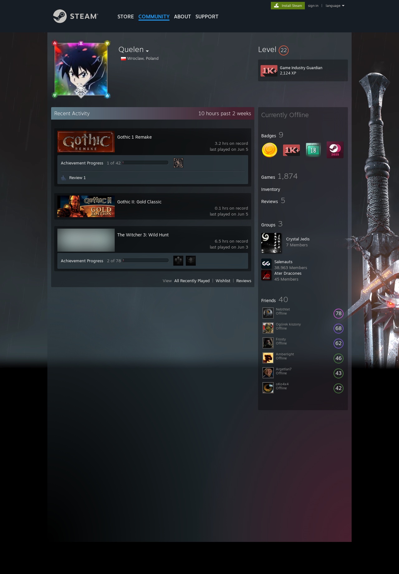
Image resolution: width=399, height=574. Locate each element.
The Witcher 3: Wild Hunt (143, 234)
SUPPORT (207, 16)
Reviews (243, 280)
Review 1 (77, 177)
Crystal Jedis (298, 238)
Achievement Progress (82, 162)
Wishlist (223, 280)
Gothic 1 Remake (134, 137)
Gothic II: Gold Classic (139, 201)
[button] (303, 49)
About (182, 16)
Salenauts (283, 261)
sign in (313, 5)
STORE (126, 16)
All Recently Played (192, 280)
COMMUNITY (154, 16)
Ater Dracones (287, 273)
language (333, 5)
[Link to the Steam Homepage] (80, 21)
